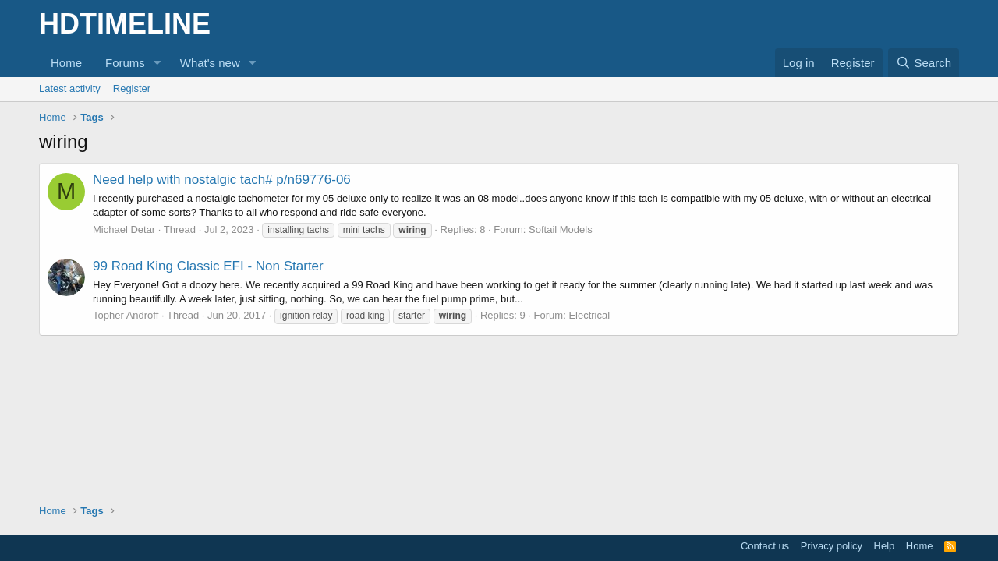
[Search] (923, 62)
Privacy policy (831, 546)
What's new (210, 62)
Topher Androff (125, 315)
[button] (157, 62)
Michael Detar (124, 229)
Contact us (765, 546)
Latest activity (70, 88)
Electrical (589, 315)
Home (66, 62)
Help (884, 546)
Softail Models (561, 229)
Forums (125, 62)
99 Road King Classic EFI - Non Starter (208, 266)
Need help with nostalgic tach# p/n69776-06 (222, 179)
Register (131, 88)
